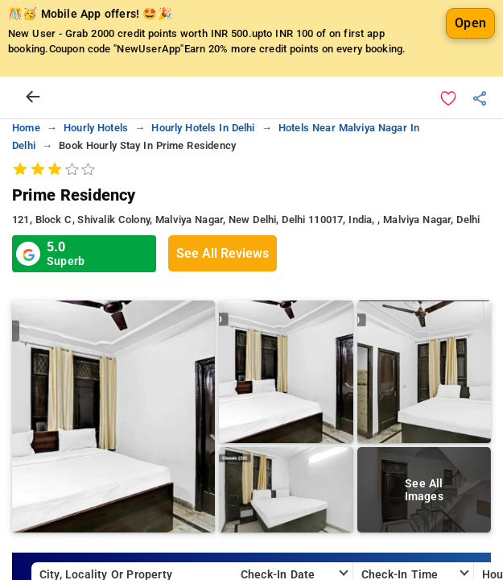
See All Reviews (223, 253)
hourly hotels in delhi (202, 128)
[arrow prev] (33, 97)
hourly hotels (96, 128)
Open (470, 23)
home (26, 128)
